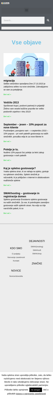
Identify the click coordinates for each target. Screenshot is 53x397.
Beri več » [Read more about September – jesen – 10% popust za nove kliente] (7, 141)
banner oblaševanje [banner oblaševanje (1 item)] (34, 276)
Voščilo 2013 (11, 102)
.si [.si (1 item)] (34, 259)
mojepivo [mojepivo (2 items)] (33, 322)
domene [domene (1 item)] (34, 279)
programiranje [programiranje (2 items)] (35, 346)
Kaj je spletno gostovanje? (20, 168)
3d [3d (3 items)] (40, 258)
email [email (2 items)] (31, 289)
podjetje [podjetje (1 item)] (30, 339)
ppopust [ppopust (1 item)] (30, 343)
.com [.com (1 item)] (29, 259)
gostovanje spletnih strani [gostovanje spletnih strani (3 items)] (36, 303)
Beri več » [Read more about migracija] (7, 95)
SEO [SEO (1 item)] (43, 351)
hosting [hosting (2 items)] (32, 315)
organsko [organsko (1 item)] (43, 329)
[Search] (48, 20)
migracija (9, 80)
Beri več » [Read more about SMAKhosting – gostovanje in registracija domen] (7, 213)
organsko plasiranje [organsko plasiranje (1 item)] (34, 333)
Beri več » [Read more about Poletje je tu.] (7, 160)
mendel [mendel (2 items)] (41, 319)
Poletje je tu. (11, 149)
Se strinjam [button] (35, 390)
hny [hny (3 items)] (41, 311)
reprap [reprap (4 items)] (33, 350)
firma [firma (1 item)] (39, 289)
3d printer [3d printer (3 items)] (34, 262)
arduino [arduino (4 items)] (37, 271)
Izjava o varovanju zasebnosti (31, 393)
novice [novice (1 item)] (42, 322)
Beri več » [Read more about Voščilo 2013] (7, 116)
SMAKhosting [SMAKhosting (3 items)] (37, 364)
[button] (26, 10)
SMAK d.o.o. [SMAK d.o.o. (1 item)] (32, 361)
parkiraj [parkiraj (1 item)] (32, 336)
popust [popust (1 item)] (38, 339)
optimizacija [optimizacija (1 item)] (32, 326)
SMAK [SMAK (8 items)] (36, 355)
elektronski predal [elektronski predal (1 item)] (37, 286)
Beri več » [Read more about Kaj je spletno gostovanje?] (7, 185)
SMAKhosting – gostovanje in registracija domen (21, 195)
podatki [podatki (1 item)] (40, 336)
